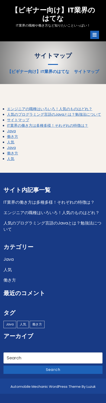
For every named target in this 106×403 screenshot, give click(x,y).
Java (11, 131)
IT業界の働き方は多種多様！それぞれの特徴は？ (47, 125)
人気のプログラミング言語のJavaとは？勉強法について (54, 114)
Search (53, 369)
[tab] (94, 35)
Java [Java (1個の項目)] (10, 324)
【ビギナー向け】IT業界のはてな (53, 14)
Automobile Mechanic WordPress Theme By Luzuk (53, 386)
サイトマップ (18, 120)
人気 (10, 142)
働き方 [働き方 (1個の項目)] (37, 324)
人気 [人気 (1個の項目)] (23, 324)
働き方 (12, 136)
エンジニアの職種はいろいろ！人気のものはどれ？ (49, 109)
